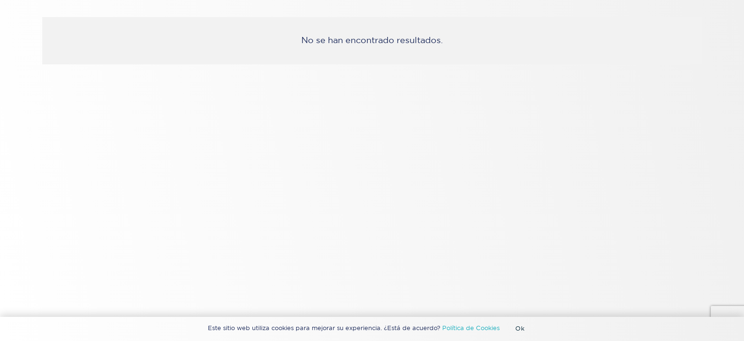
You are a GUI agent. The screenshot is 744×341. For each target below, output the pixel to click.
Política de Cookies (471, 328)
